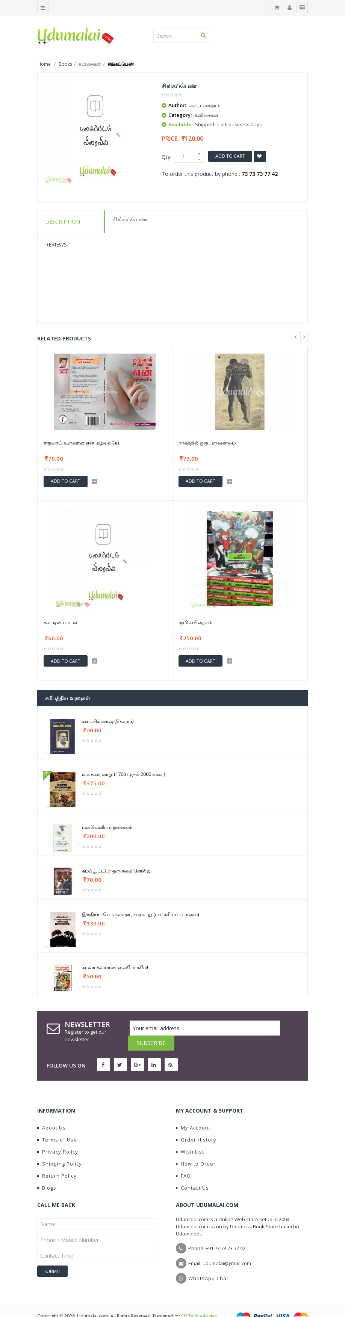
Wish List (190, 1136)
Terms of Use (57, 1124)
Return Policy (57, 1160)
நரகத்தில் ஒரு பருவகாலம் (207, 442)
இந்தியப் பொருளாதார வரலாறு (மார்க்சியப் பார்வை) (140, 914)
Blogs (46, 1172)
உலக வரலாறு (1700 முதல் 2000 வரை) (123, 774)
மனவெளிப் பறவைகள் (107, 827)
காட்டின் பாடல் (60, 622)
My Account (193, 1112)
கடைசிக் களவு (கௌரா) (107, 721)
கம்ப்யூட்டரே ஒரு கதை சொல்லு (116, 870)
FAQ (183, 1160)
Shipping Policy (59, 1148)
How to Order (196, 1148)
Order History (196, 1124)
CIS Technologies (199, 1301)
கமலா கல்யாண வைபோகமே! (115, 967)
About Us (51, 1112)
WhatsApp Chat (208, 1263)
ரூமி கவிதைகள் (196, 622)
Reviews (56, 244)
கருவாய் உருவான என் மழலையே (81, 442)
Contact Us (192, 1172)
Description (62, 221)
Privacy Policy (57, 1136)
